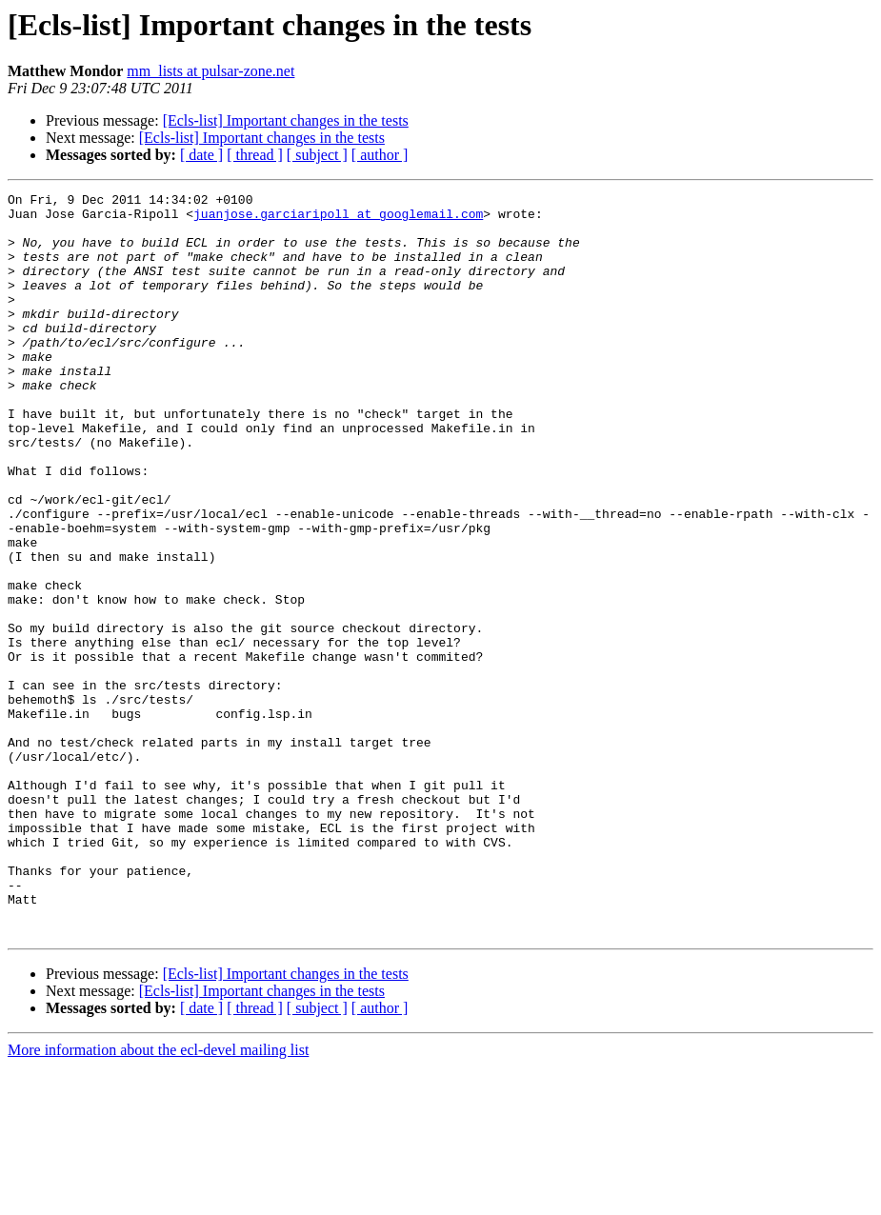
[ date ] (201, 155)
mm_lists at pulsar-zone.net (210, 71)
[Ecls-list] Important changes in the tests (286, 120)
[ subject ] (317, 155)
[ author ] (380, 155)
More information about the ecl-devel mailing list (158, 1198)
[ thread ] (255, 155)
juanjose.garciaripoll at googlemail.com (338, 219)
